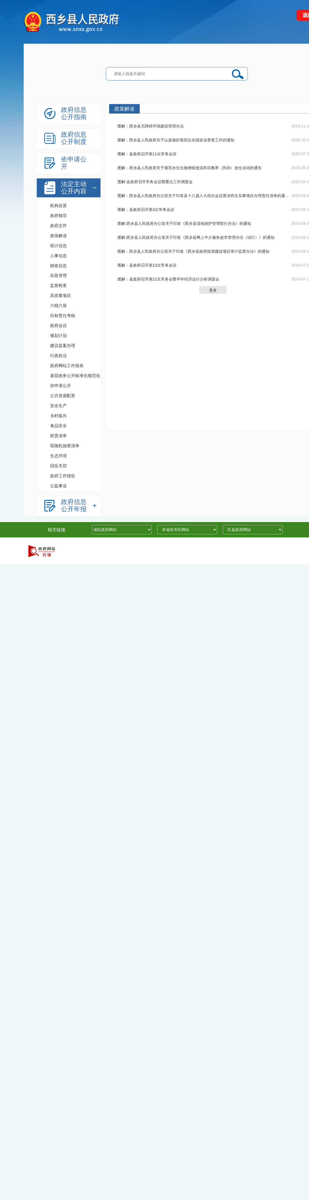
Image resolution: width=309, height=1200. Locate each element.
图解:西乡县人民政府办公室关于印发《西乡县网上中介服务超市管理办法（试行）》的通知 (195, 237)
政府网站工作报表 (67, 365)
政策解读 (58, 235)
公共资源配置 (62, 395)
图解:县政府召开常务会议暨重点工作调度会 (155, 181)
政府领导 (58, 215)
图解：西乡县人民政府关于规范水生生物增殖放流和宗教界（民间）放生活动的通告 (189, 168)
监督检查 (58, 285)
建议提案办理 (62, 345)
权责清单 (58, 435)
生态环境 (58, 455)
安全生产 (58, 405)
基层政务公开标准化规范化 (75, 375)
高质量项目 (60, 295)
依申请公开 (60, 385)
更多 (213, 290)
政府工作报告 (62, 475)
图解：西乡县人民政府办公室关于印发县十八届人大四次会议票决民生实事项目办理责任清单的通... (202, 195)
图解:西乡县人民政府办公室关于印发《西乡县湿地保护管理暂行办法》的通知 (184, 223)
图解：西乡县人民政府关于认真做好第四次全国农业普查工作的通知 (175, 140)
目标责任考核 (62, 315)
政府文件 (58, 225)
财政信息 (58, 265)
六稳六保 (58, 305)
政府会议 (58, 325)
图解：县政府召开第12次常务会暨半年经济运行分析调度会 (168, 279)
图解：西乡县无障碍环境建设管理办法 (150, 126)
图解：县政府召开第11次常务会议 (146, 154)
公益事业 (58, 485)
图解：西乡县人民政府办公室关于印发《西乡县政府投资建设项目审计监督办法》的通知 (193, 251)
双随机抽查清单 (64, 445)
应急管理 (58, 275)
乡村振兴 (58, 415)
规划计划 (58, 335)
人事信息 (58, 255)
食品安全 (58, 425)
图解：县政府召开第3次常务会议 (145, 209)
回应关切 (58, 465)
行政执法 (58, 355)
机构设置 (58, 205)
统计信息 (58, 245)
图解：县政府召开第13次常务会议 (146, 265)
